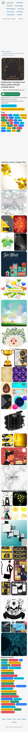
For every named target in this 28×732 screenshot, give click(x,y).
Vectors (8, 51)
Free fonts (9, 6)
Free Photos (19, 2)
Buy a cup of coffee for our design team (13, 109)
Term (14, 719)
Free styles (20, 12)
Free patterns (10, 14)
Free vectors (10, 2)
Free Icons (21, 9)
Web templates (11, 9)
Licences (9, 719)
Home (3, 51)
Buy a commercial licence (9, 106)
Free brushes (10, 12)
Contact (14, 722)
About (24, 719)
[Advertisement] (14, 36)
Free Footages (19, 6)
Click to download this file (10, 94)
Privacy (19, 719)
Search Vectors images (9, 19)
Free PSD (19, 14)
